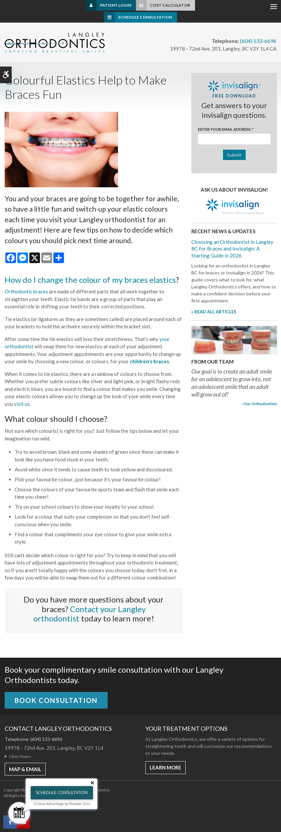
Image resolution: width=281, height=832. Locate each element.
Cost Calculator (170, 5)
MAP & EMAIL (25, 769)
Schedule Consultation (145, 17)
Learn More (165, 767)
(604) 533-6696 (258, 41)
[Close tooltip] (92, 782)
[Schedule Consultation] (19, 813)
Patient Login (115, 5)
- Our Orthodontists (259, 403)
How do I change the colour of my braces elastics (90, 279)
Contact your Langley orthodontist (89, 613)
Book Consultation (56, 700)
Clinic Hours (20, 756)
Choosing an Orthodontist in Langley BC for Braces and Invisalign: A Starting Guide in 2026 (232, 248)
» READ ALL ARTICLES (213, 311)
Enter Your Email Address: (226, 129)
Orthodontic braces (26, 291)
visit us (22, 404)
